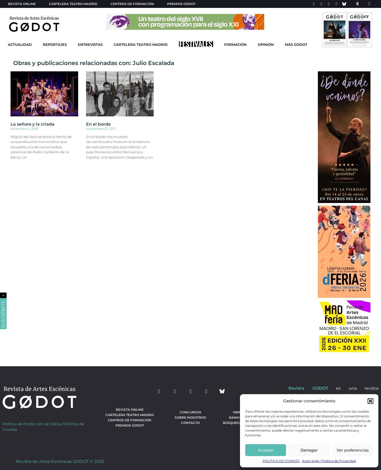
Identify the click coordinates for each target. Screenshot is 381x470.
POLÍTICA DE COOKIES (281, 461)
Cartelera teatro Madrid (73, 4)
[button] (370, 401)
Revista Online (22, 4)
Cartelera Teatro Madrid (141, 45)
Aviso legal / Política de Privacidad (329, 461)
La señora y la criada (32, 124)
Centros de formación (132, 4)
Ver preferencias (353, 450)
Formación (235, 45)
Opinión (266, 45)
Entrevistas (90, 45)
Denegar (309, 450)
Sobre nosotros (190, 417)
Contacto (190, 423)
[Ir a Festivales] (196, 45)
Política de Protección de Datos (32, 424)
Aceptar (266, 450)
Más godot (296, 45)
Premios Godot (181, 4)
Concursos (190, 412)
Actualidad (20, 45)
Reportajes (55, 45)
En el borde (98, 124)
